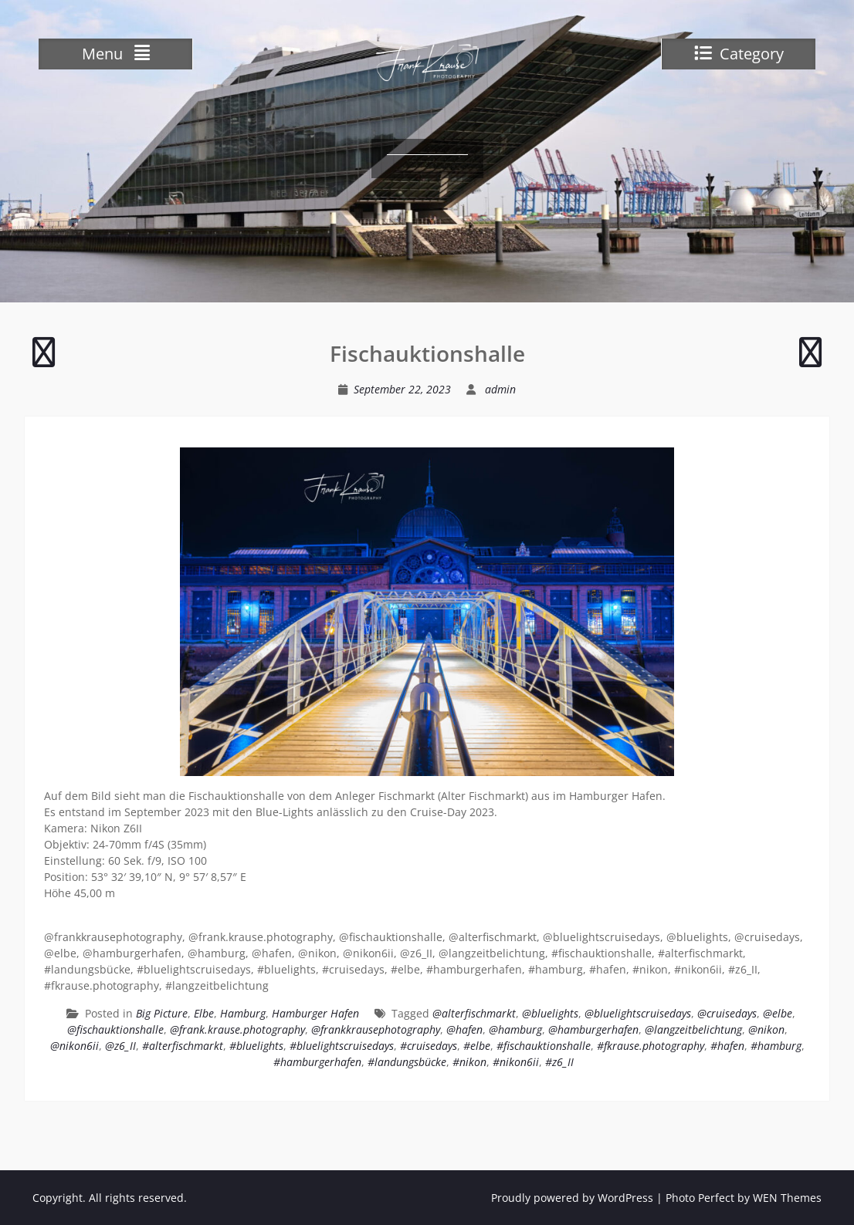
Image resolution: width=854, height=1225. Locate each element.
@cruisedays (727, 1013)
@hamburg (515, 1029)
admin (500, 389)
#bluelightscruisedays (342, 1045)
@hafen (464, 1029)
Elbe (204, 1013)
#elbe (476, 1045)
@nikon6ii (74, 1045)
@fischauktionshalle (115, 1029)
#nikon (469, 1062)
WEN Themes (787, 1197)
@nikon (766, 1029)
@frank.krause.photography (237, 1029)
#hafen (727, 1045)
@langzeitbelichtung (693, 1029)
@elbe (777, 1013)
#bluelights (256, 1045)
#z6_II (559, 1062)
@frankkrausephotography (375, 1029)
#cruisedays (428, 1045)
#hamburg (776, 1045)
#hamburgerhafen (317, 1062)
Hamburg (243, 1013)
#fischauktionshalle (543, 1045)
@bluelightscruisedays (638, 1013)
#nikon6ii (516, 1062)
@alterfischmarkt (474, 1013)
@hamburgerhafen (593, 1029)
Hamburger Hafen (315, 1013)
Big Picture (162, 1013)
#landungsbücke (407, 1062)
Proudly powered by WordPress (572, 1197)
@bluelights (550, 1013)
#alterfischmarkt (182, 1045)
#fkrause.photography (650, 1045)
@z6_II (120, 1045)
